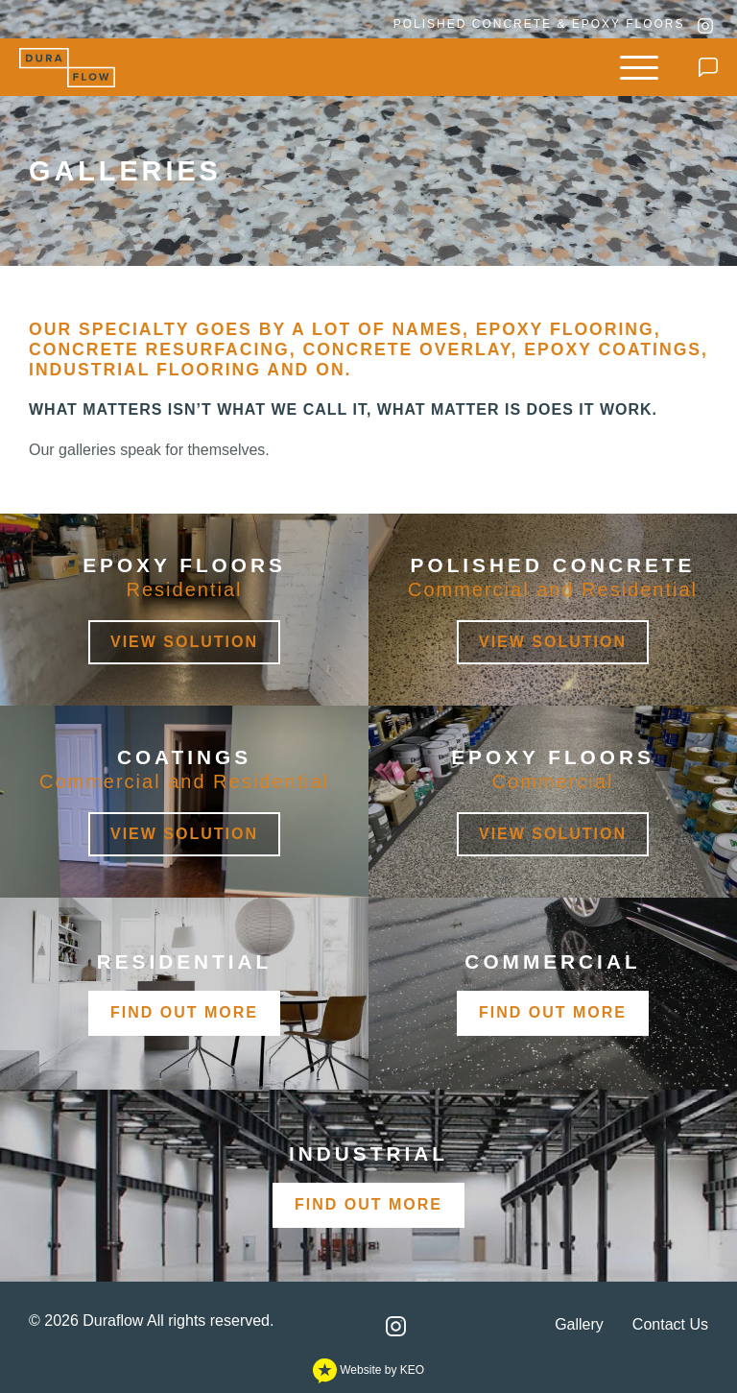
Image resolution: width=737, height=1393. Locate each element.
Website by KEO (368, 1370)
